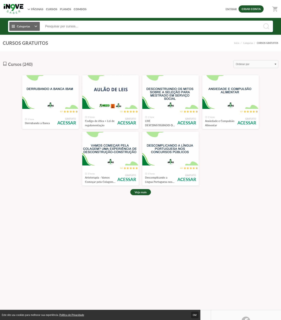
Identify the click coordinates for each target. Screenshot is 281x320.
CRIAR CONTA (251, 9)
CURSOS (51, 9)
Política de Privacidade (71, 314)
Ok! (195, 315)
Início (236, 43)
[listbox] (256, 64)
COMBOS (80, 9)
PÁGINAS (35, 9)
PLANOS (65, 9)
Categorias (248, 43)
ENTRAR (231, 9)
